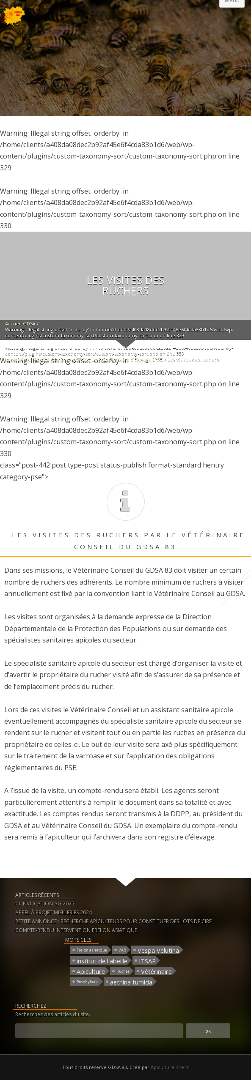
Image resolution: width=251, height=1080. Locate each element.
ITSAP (147, 961)
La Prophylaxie (70, 359)
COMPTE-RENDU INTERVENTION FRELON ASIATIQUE (76, 930)
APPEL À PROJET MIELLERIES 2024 (53, 912)
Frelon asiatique (92, 950)
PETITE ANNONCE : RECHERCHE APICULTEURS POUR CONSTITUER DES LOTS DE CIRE (113, 921)
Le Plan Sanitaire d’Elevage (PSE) (127, 359)
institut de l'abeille (102, 961)
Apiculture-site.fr (170, 1067)
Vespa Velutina (158, 950)
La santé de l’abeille (27, 359)
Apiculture (91, 971)
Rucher (123, 971)
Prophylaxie (88, 981)
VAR (122, 950)
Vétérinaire (156, 971)
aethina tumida (131, 982)
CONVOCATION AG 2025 (44, 903)
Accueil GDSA (20, 323)
